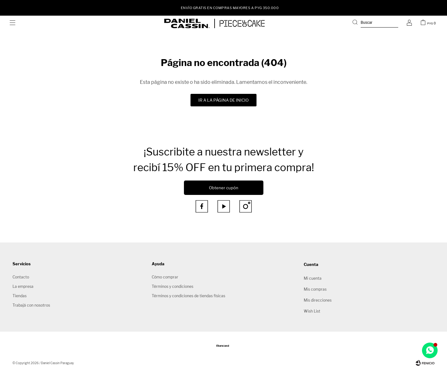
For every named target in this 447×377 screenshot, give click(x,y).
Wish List (312, 311)
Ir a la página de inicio (223, 100)
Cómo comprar (165, 277)
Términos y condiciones (172, 286)
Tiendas (20, 295)
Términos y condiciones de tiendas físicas (188, 295)
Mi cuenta (313, 278)
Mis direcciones (318, 300)
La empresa (23, 286)
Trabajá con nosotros (31, 305)
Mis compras (315, 289)
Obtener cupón (223, 187)
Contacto (21, 277)
